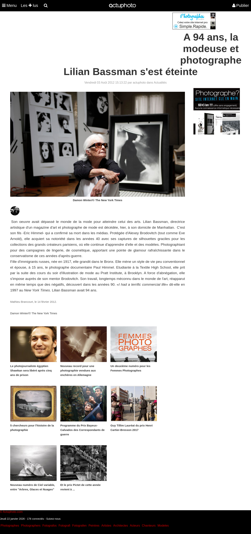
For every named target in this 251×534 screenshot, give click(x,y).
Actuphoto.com (13, 511)
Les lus (29, 5)
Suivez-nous (53, 518)
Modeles (163, 525)
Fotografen (79, 525)
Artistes (106, 525)
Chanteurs (149, 525)
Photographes (10, 525)
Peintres (94, 525)
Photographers (30, 525)
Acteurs (135, 525)
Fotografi (64, 525)
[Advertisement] (103, 39)
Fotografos (50, 525)
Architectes (120, 525)
